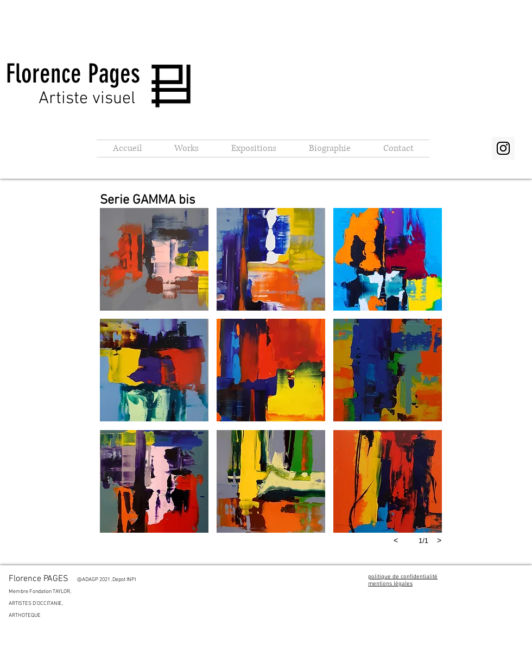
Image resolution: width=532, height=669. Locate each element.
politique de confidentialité (403, 576)
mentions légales (390, 584)
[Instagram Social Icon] (503, 148)
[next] (439, 540)
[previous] (395, 540)
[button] (186, 148)
